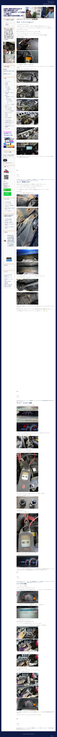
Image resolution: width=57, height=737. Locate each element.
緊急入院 (24, 180)
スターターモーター (47, 179)
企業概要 (6, 83)
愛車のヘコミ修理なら (8, 285)
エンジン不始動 (40, 179)
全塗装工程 (9, 89)
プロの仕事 (21, 180)
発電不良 (41, 581)
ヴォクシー (24, 582)
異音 (42, 400)
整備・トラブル (37, 581)
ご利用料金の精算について (9, 120)
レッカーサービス (8, 119)
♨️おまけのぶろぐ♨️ (8, 112)
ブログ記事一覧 (8, 109)
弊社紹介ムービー (8, 106)
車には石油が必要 (8, 202)
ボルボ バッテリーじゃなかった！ (25, 22)
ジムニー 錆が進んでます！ (24, 182)
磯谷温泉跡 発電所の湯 (9, 222)
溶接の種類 (6, 283)
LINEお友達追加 (8, 99)
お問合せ (6, 95)
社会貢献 (6, 115)
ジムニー (27, 400)
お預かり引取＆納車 (8, 117)
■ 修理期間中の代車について (9, 122)
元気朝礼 (6, 114)
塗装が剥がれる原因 (7, 286)
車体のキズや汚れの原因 (8, 284)
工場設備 (6, 84)
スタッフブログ (28, 581)
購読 (5, 160)
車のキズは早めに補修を (8, 274)
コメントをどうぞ (35, 180)
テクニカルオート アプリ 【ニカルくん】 (10, 101)
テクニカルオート (38, 400)
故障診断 (34, 179)
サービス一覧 (7, 86)
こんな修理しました (29, 179)
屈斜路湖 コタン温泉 (8, 220)
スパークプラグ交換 (21, 583)
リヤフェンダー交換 (8, 203)
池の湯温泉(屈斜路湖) (8, 219)
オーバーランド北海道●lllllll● (9, 110)
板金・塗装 (8, 87)
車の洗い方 (6, 282)
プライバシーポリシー (8, 124)
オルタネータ (48, 581)
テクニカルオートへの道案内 (9, 104)
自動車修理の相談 (46, 400)
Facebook (6, 265)
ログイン (52, 735)
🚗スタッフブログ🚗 (8, 107)
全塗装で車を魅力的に (8, 281)
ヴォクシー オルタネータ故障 (24, 403)
